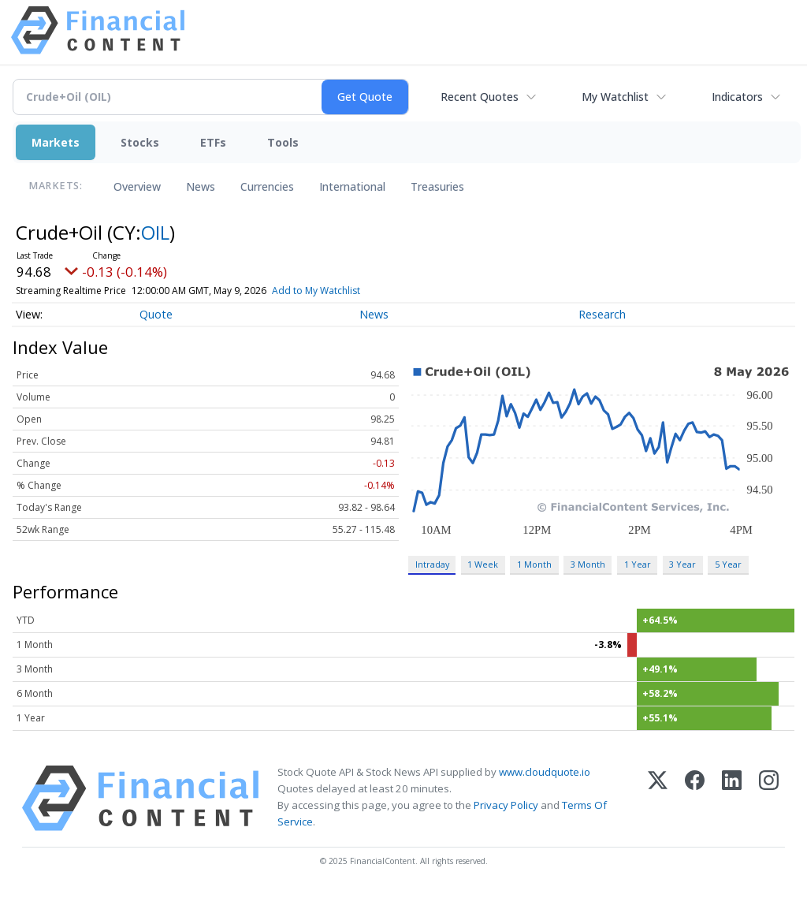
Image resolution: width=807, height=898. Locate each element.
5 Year (728, 564)
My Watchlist (615, 96)
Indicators (737, 96)
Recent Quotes (480, 96)
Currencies (267, 186)
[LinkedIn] (732, 798)
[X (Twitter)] (658, 798)
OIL (155, 232)
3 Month (588, 564)
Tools (283, 142)
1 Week (482, 564)
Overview (137, 186)
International (352, 186)
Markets (56, 142)
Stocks (140, 142)
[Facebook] (695, 798)
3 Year (682, 564)
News (200, 186)
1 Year (637, 564)
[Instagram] (769, 798)
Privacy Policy (506, 805)
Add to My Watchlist (338, 290)
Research (602, 314)
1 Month (534, 564)
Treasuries (437, 186)
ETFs (213, 142)
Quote (156, 314)
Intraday (432, 564)
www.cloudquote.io (544, 772)
